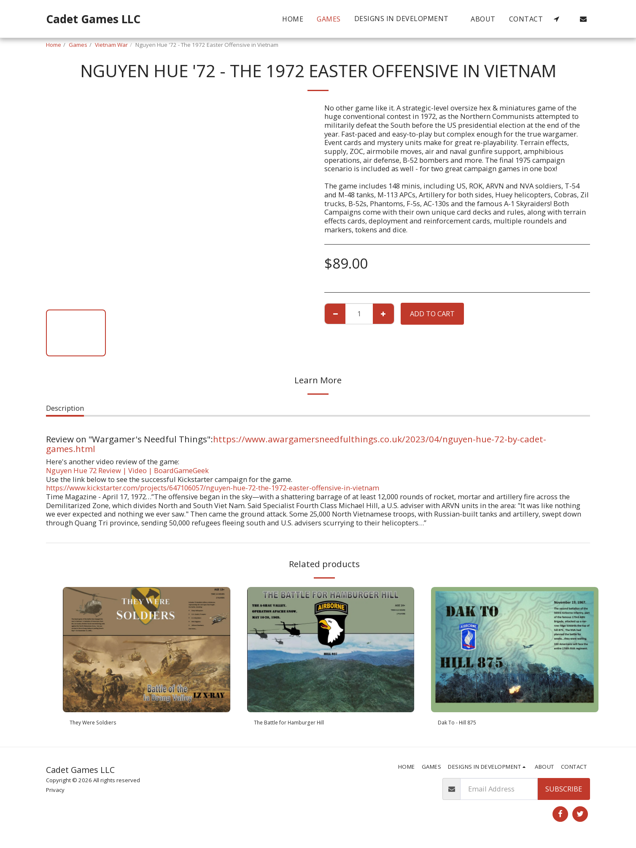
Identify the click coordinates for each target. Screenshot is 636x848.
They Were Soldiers (101, 724)
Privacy (55, 793)
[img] (146, 649)
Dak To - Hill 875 (465, 724)
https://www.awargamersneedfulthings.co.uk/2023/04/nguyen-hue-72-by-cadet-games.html (296, 444)
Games (78, 44)
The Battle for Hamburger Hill (303, 724)
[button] (406, 19)
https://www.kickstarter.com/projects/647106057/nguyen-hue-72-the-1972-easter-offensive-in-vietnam (212, 488)
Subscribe (563, 791)
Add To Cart (432, 313)
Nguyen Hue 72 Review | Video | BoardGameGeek (127, 470)
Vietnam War (111, 44)
